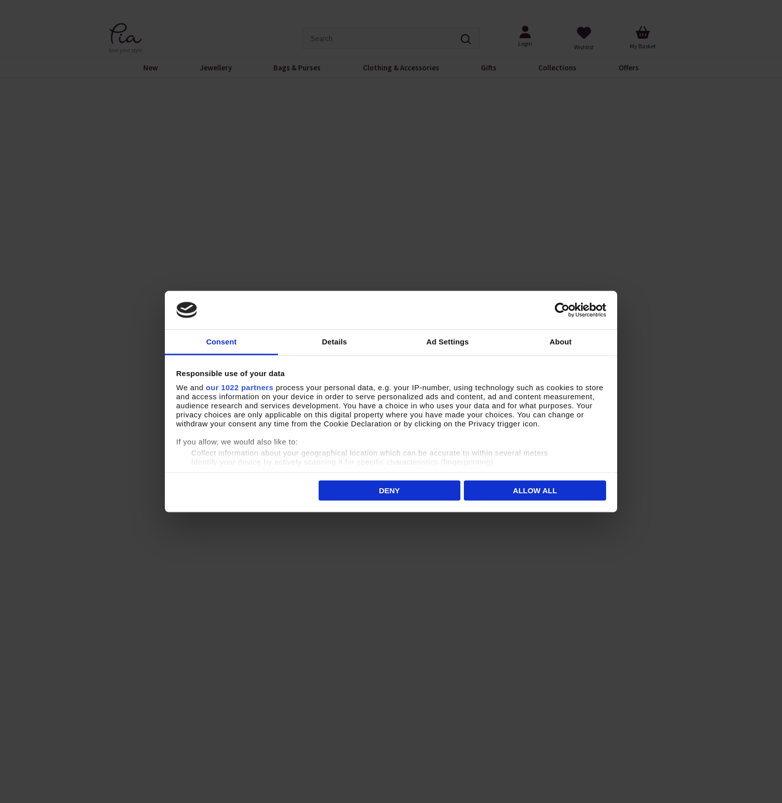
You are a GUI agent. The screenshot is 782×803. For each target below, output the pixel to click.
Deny (389, 490)
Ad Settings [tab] (447, 341)
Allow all (535, 490)
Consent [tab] (221, 341)
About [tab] (561, 341)
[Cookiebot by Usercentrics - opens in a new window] (562, 310)
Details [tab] (334, 341)
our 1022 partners (239, 387)
